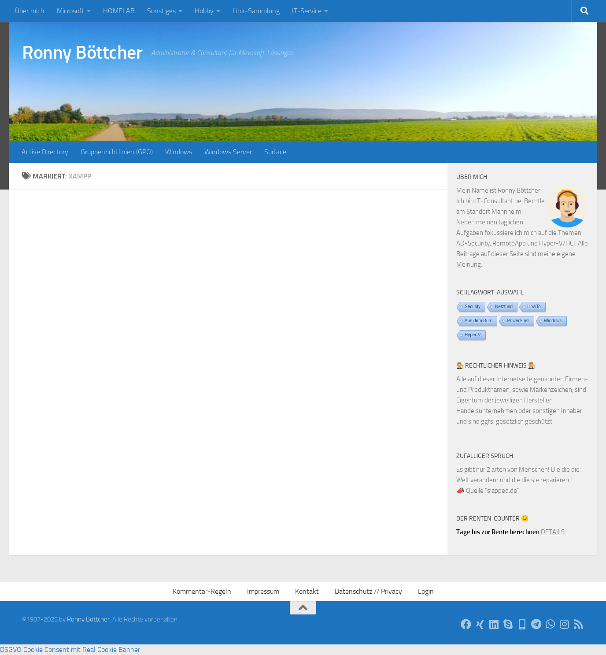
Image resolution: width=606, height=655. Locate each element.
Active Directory (45, 152)
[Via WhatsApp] (550, 624)
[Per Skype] (508, 624)
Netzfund (504, 306)
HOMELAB (119, 11)
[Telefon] (522, 624)
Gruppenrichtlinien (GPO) (117, 152)
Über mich (29, 11)
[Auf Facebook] (466, 624)
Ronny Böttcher (82, 52)
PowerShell (518, 320)
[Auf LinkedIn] (494, 624)
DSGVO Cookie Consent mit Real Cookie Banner (70, 649)
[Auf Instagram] (564, 624)
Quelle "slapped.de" (492, 491)
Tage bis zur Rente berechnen (497, 532)
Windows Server (228, 152)
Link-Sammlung (256, 11)
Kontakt (307, 591)
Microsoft (70, 11)
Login (426, 591)
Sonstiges (161, 11)
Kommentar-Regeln (202, 591)
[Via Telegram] (536, 624)
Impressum (263, 591)
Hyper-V (473, 334)
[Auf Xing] (480, 624)
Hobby (204, 11)
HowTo (534, 306)
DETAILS (553, 532)
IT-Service (306, 11)
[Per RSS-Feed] (578, 624)
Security (472, 306)
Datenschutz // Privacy (368, 591)
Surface (275, 152)
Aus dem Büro (478, 320)
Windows (178, 152)
